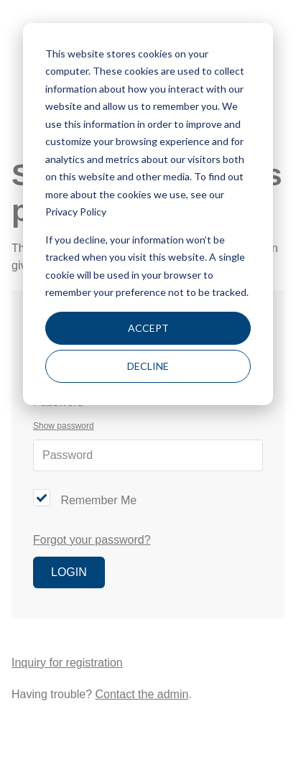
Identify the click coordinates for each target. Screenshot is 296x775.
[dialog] (148, 214)
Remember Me (98, 500)
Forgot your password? (92, 540)
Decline (148, 366)
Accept (148, 328)
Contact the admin (142, 694)
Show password (63, 426)
